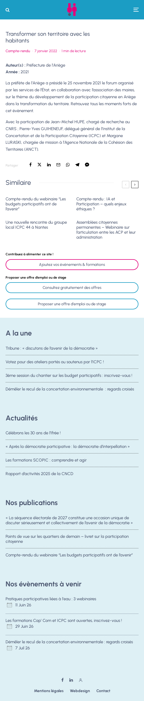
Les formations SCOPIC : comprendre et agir (46, 460)
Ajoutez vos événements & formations (72, 264)
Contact (103, 691)
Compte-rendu (18, 51)
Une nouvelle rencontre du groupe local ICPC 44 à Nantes (36, 225)
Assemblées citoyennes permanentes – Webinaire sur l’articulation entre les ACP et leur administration (106, 230)
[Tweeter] (39, 165)
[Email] (58, 165)
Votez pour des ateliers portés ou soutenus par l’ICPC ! (55, 361)
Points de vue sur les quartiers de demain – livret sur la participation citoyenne (67, 539)
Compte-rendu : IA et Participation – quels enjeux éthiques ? (101, 203)
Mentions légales (49, 691)
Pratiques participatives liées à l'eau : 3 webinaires (51, 598)
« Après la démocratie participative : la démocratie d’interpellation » (68, 446)
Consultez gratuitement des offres (72, 287)
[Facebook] (62, 680)
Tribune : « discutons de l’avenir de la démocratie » (52, 348)
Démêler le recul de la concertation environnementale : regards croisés (70, 390)
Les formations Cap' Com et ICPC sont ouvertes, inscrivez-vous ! (64, 620)
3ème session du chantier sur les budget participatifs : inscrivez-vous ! (69, 375)
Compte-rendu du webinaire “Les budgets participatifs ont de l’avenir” (36, 203)
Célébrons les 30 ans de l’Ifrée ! (33, 432)
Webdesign (80, 691)
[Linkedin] (71, 680)
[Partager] (30, 165)
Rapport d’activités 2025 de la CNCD (39, 475)
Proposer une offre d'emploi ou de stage (72, 304)
